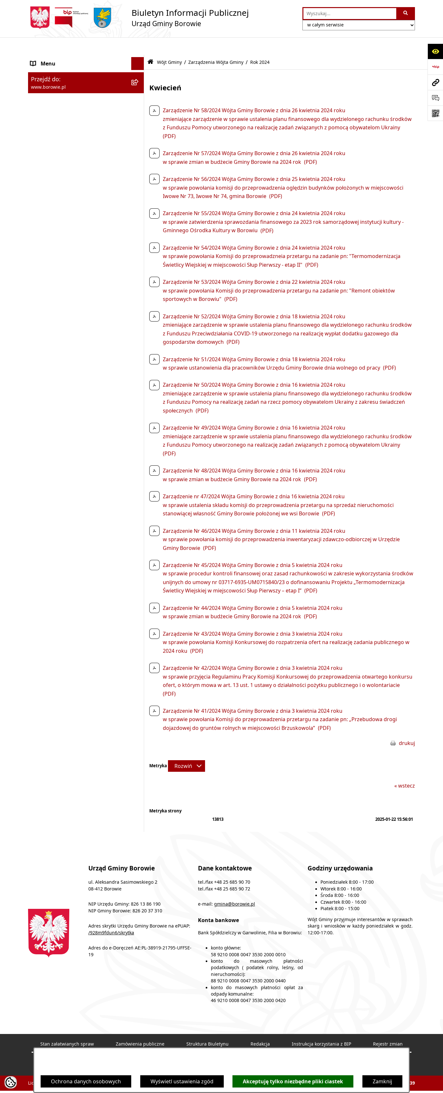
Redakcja (260, 1026)
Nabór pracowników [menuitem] (56, 324)
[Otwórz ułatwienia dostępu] (435, 51)
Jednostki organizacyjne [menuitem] (60, 272)
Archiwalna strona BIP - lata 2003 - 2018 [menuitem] (78, 404)
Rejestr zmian (388, 1026)
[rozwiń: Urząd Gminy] (139, 234)
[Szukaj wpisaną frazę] (406, 13)
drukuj (407, 725)
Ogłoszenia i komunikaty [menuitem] (61, 59)
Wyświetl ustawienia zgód (182, 1081)
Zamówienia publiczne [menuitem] (58, 285)
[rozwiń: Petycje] (139, 358)
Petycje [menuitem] (39, 358)
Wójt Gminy (169, 44)
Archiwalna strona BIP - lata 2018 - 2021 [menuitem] (78, 391)
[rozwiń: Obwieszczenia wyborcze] (139, 85)
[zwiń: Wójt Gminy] (139, 98)
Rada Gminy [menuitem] (45, 247)
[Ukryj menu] (137, 46)
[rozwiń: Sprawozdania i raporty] (139, 311)
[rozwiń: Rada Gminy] (139, 247)
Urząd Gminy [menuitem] (47, 234)
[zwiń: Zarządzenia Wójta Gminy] (139, 114)
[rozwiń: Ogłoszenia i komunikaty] (139, 59)
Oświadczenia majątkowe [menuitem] (62, 298)
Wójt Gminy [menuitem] (45, 97)
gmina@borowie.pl (234, 886)
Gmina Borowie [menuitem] (49, 259)
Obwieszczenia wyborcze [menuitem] (61, 84)
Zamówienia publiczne (140, 1026)
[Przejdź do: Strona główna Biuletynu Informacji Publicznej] (150, 44)
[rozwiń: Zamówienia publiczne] (139, 286)
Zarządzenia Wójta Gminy (215, 44)
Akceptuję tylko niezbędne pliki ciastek (293, 1081)
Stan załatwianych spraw (67, 1026)
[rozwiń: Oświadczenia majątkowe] (139, 298)
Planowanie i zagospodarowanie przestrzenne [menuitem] (70, 341)
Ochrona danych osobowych (86, 1081)
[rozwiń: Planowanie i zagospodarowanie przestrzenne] (139, 337)
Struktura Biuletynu (207, 1026)
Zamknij (382, 1081)
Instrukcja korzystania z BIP (321, 1026)
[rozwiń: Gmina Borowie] (139, 260)
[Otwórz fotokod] (435, 113)
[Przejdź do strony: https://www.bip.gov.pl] (435, 67)
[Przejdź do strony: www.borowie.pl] (435, 82)
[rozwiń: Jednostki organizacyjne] (139, 273)
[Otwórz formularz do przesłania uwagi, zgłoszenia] (435, 97)
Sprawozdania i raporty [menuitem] (59, 311)
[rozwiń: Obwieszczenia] (139, 72)
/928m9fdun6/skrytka (111, 915)
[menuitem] (86, 114)
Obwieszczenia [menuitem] (49, 71)
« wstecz (404, 767)
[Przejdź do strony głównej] (138, 17)
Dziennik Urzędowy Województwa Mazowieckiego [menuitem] (72, 374)
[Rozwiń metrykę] (186, 748)
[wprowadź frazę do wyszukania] (349, 13)
